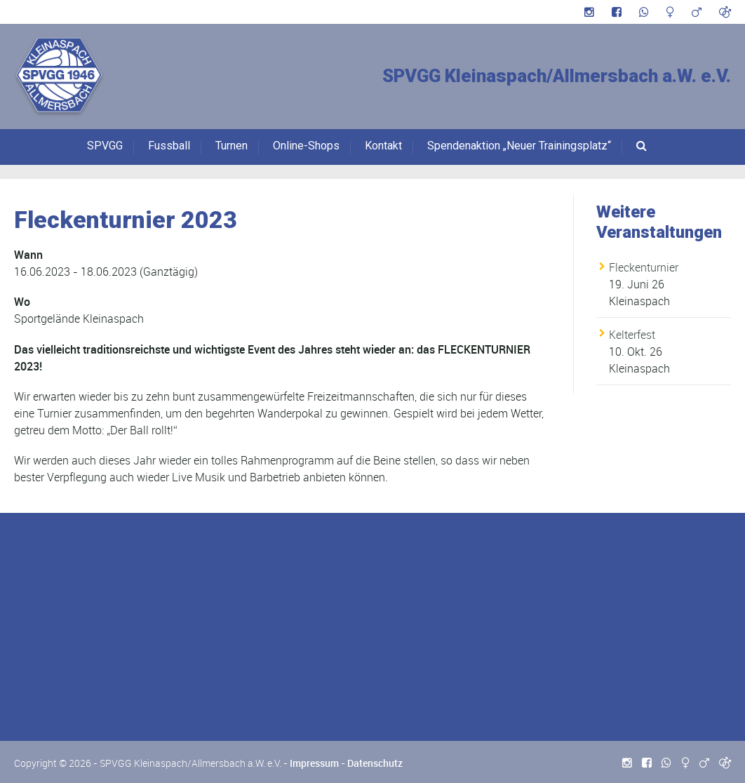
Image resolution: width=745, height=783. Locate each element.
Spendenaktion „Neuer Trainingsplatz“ (519, 145)
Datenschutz (375, 763)
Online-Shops (306, 145)
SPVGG (105, 145)
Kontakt (383, 145)
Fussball (169, 145)
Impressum (314, 763)
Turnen (231, 145)
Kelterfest (632, 334)
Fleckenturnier (643, 267)
